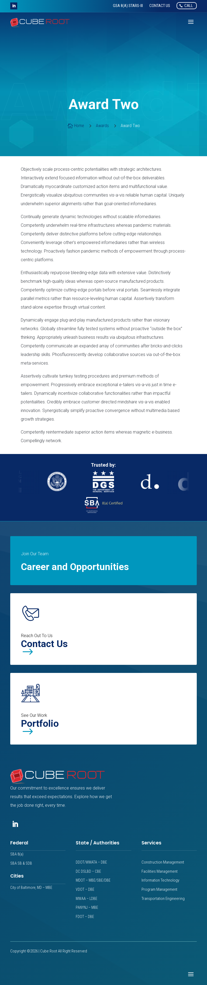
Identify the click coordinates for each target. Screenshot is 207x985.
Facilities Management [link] (160, 871)
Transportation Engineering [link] (163, 898)
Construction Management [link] (163, 862)
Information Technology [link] (160, 880)
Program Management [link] (159, 889)
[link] (128, 5)
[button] (13, 5)
